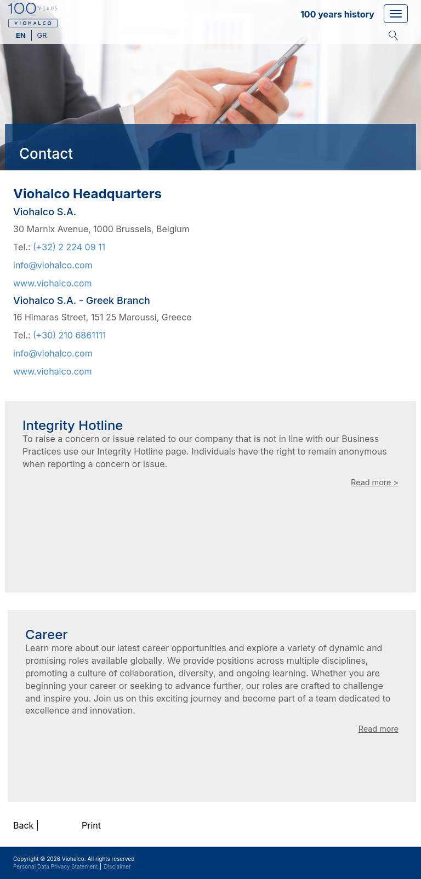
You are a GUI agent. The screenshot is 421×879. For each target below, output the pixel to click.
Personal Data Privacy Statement (55, 866)
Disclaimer (117, 866)
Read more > (375, 482)
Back (23, 825)
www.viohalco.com (52, 283)
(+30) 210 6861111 (69, 335)
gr (42, 35)
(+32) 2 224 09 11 (69, 247)
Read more (379, 728)
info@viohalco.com (53, 265)
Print (91, 825)
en (21, 35)
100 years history (337, 14)
